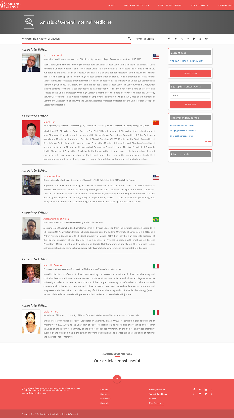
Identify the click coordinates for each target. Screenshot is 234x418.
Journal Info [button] (225, 5)
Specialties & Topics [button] (136, 5)
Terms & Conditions (158, 394)
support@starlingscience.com (34, 393)
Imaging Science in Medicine (183, 130)
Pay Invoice (105, 398)
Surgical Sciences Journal (181, 135)
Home (111, 5)
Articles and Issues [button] (170, 5)
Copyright (104, 403)
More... (208, 141)
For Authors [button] (199, 5)
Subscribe (190, 104)
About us (104, 389)
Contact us (105, 394)
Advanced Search (145, 38)
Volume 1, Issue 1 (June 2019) (186, 61)
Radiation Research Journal (182, 125)
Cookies (152, 398)
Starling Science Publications (49, 414)
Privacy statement (157, 389)
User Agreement (156, 403)
